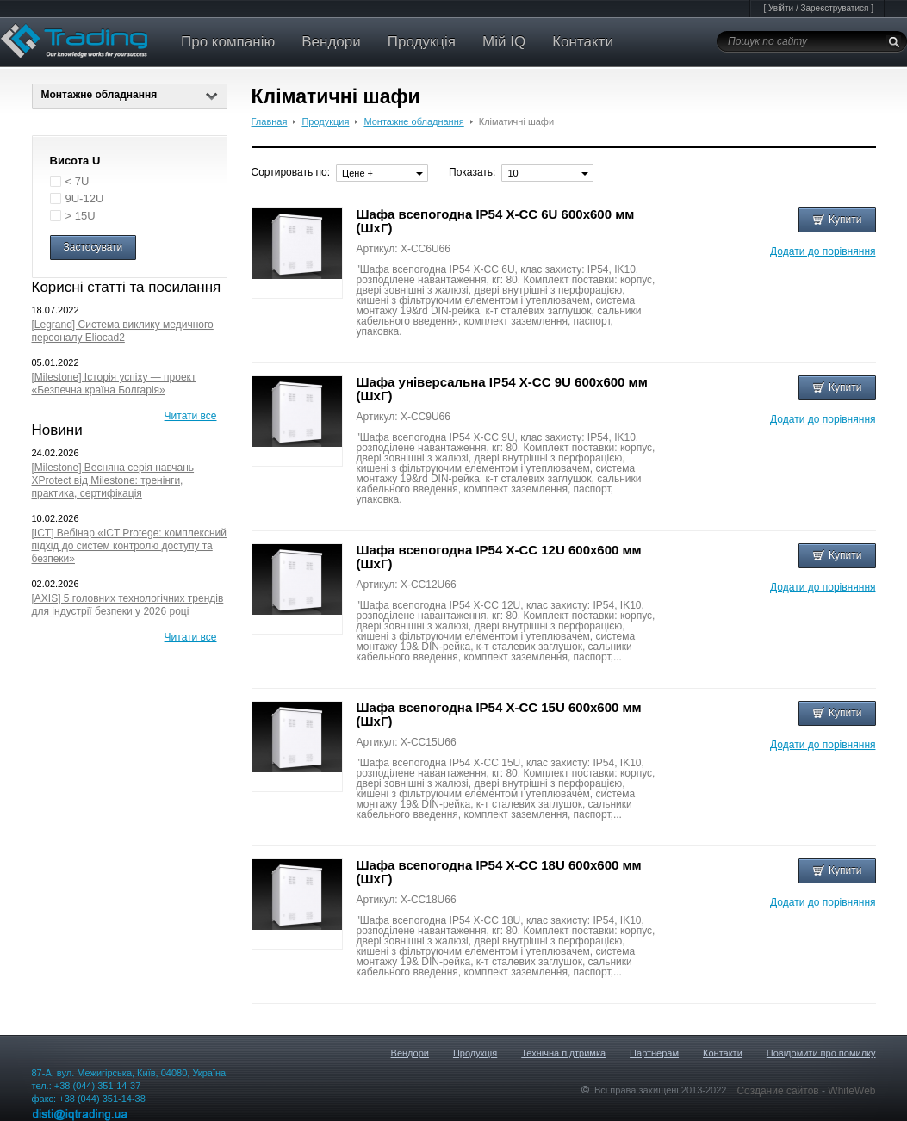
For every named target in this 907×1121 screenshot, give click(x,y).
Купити (836, 219)
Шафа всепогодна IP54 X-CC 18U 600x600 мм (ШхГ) (499, 872)
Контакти (582, 42)
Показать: (472, 172)
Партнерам (654, 1053)
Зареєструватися (834, 8)
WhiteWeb (851, 1091)
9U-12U (84, 198)
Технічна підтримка (563, 1053)
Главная (270, 121)
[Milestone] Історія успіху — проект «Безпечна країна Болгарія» (114, 383)
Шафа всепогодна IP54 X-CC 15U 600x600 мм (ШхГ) (499, 714)
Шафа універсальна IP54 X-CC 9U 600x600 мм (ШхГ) (502, 389)
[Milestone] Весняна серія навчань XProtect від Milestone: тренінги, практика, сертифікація (113, 480)
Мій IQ (503, 42)
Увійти (780, 8)
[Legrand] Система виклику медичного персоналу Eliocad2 (123, 331)
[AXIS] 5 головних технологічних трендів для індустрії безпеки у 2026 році (128, 604)
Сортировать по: (291, 172)
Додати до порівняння (822, 251)
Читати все (191, 416)
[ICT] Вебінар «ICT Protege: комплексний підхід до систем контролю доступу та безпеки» (129, 546)
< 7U (77, 181)
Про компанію (228, 42)
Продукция (325, 121)
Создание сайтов (779, 1091)
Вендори (331, 42)
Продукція (422, 42)
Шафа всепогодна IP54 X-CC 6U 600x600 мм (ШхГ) (496, 221)
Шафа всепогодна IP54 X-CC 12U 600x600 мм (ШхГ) (499, 556)
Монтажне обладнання (129, 95)
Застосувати (93, 247)
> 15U (80, 215)
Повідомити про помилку (821, 1053)
